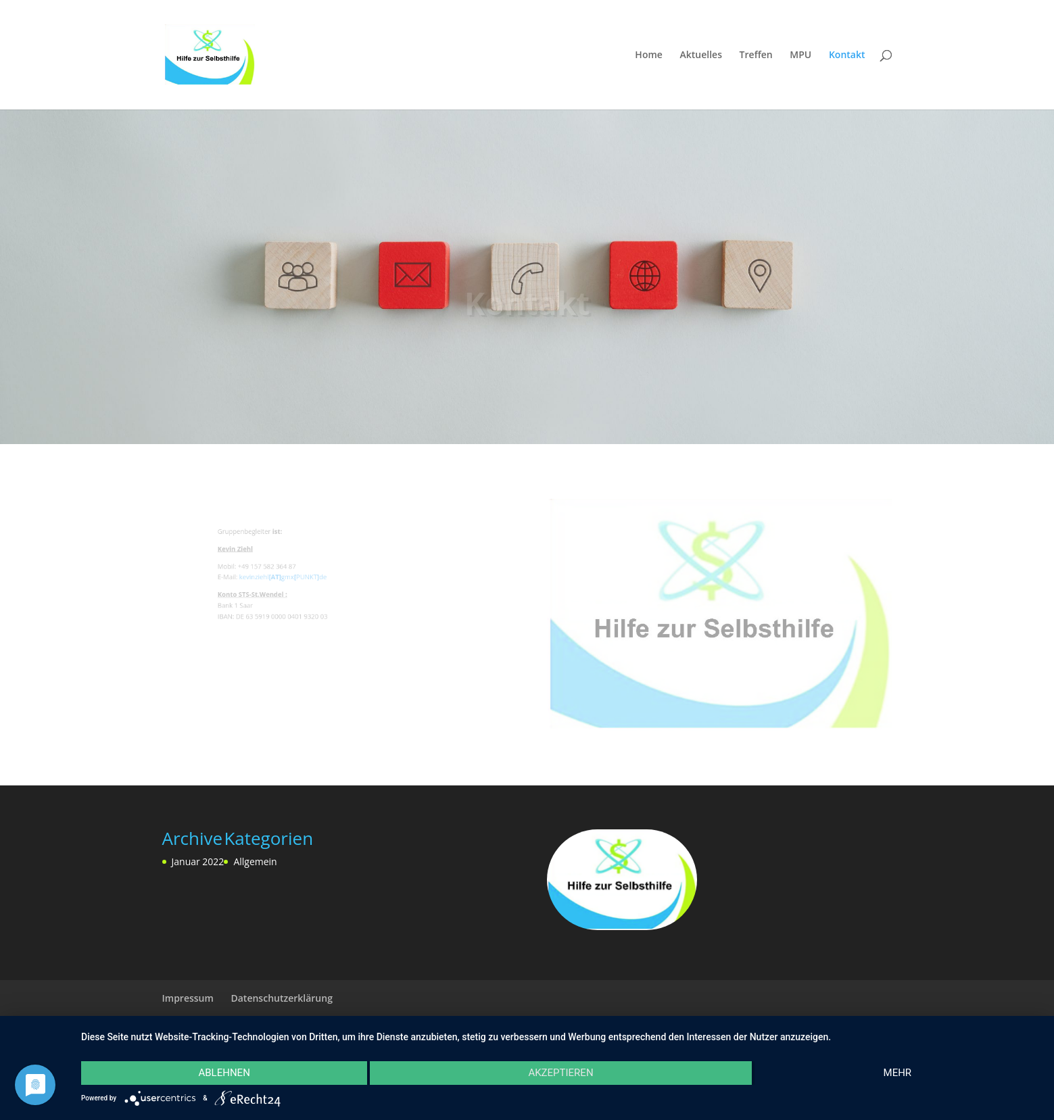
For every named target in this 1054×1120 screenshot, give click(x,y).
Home (649, 55)
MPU (800, 55)
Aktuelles (701, 55)
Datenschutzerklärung (281, 998)
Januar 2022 (198, 861)
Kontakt (847, 55)
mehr (898, 1073)
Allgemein (255, 861)
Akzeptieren (560, 1073)
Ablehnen (223, 1073)
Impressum (188, 998)
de (324, 578)
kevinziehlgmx (277, 578)
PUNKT (310, 578)
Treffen (756, 55)
